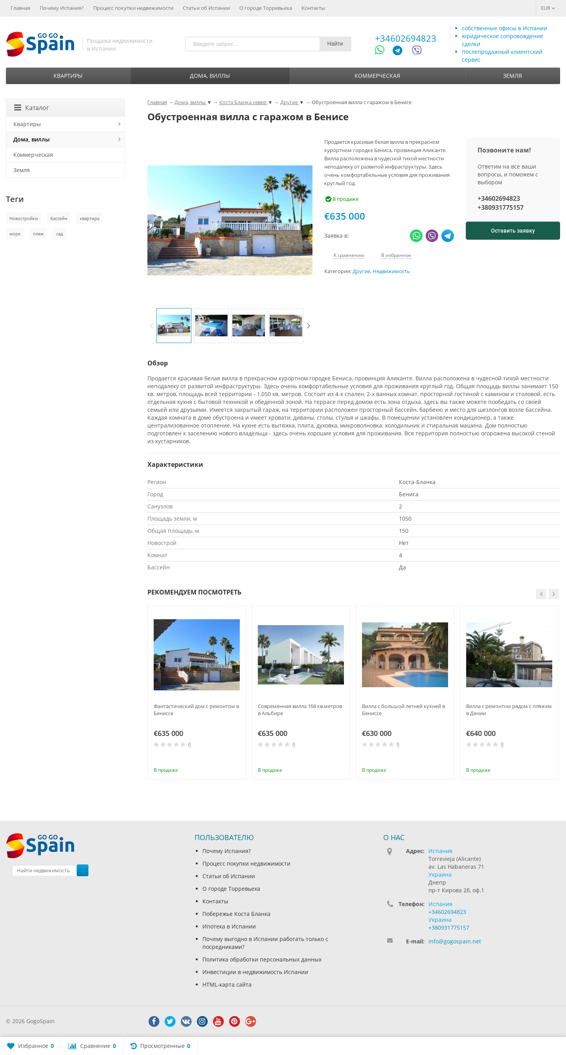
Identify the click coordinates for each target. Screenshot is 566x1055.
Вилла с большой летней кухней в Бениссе (403, 710)
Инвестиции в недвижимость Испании (255, 972)
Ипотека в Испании (229, 926)
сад (59, 234)
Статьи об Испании (206, 7)
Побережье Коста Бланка (236, 913)
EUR (548, 7)
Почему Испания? (62, 7)
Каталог (31, 107)
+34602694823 (405, 38)
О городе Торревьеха (265, 7)
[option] (174, 325)
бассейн (58, 218)
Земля (512, 75)
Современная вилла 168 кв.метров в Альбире (300, 710)
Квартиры (68, 75)
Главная (20, 7)
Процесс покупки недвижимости (133, 7)
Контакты (313, 7)
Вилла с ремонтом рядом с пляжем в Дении (509, 710)
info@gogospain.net (454, 941)
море (14, 234)
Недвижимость (391, 271)
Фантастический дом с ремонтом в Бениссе (196, 710)
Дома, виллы (210, 75)
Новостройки (23, 218)
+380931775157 (501, 207)
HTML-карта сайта (227, 984)
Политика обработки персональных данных (262, 959)
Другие (361, 271)
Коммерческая (377, 75)
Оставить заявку (513, 231)
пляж (38, 234)
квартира (89, 218)
